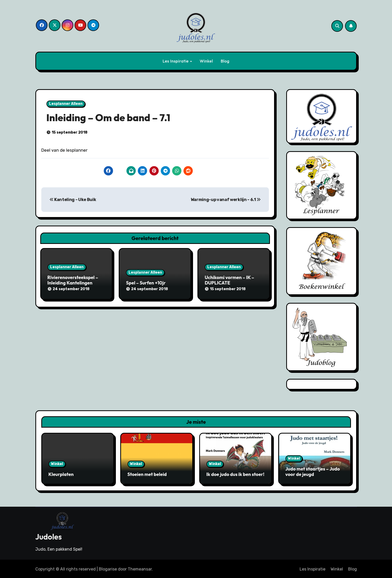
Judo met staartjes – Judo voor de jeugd (312, 471)
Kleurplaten (61, 474)
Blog (225, 61)
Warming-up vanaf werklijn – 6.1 (226, 199)
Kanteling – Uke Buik (73, 199)
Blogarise (108, 568)
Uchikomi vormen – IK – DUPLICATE (229, 280)
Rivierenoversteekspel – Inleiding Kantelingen (72, 280)
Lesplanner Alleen (66, 104)
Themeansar (140, 568)
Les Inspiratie (176, 61)
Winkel (206, 61)
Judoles (48, 536)
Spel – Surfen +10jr (146, 283)
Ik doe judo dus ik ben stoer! (235, 474)
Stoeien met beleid (147, 474)
